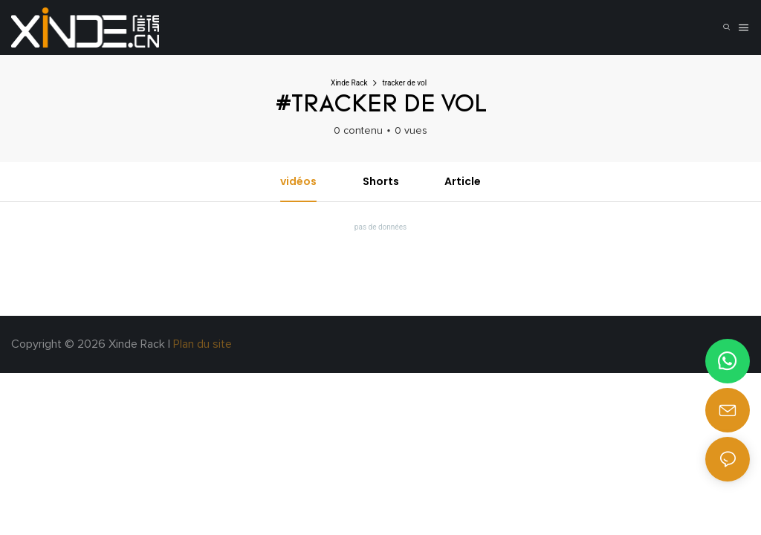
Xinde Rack (349, 83)
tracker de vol (404, 83)
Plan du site (204, 344)
